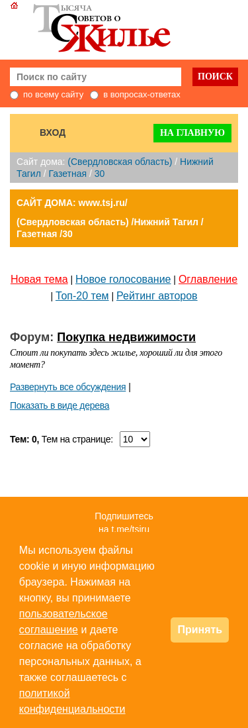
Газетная (67, 173)
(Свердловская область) (119, 161)
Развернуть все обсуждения (68, 387)
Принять (199, 629)
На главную (192, 133)
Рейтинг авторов (157, 295)
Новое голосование (123, 279)
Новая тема (39, 279)
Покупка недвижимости (126, 337)
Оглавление (208, 279)
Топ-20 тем (82, 295)
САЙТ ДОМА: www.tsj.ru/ (72, 202)
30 (100, 173)
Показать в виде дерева (59, 405)
